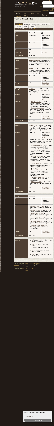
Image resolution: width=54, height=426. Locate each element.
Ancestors (27, 24)
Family (25, 26)
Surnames (51, 10)
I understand (38, 420)
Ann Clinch (32, 89)
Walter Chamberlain (36, 149)
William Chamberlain (34, 60)
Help (25, 16)
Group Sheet (45, 83)
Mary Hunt (31, 196)
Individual (19, 24)
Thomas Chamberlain (37, 156)
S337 (33, 250)
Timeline (18, 26)
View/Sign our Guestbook (44, 13)
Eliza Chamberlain (36, 210)
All (34, 28)
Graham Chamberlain (26, 268)
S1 (32, 240)
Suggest (32, 26)
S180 (33, 254)
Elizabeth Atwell (33, 125)
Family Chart (45, 84)
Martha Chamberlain (36, 145)
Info (38, 13)
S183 (33, 244)
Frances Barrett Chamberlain (39, 225)
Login (18, 13)
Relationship (45, 24)
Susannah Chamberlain (37, 177)
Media (32, 13)
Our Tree (44, 52)
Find (25, 13)
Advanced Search (46, 10)
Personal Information (20, 28)
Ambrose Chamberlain (37, 170)
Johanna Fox (32, 68)
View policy (28, 416)
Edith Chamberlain (36, 182)
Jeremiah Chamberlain (37, 108)
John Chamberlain (36, 102)
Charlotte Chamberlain (37, 206)
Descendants (36, 24)
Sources (30, 28)
